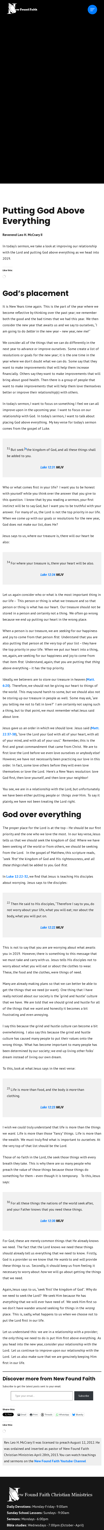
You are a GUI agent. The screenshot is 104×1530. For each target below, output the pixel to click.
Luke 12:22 (48, 927)
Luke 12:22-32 (17, 876)
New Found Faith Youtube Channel (60, 1461)
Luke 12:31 (48, 467)
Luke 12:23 (48, 1107)
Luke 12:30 (48, 1221)
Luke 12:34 (48, 575)
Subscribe (83, 1395)
